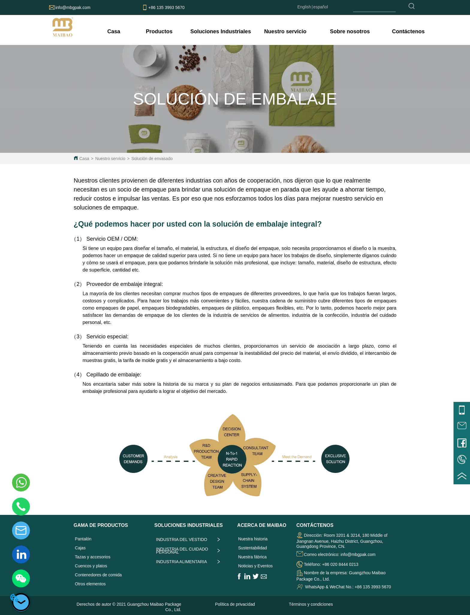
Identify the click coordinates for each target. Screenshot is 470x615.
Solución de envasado (152, 158)
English (304, 6)
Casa (84, 158)
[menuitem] (159, 31)
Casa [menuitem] (113, 31)
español (320, 6)
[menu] (266, 31)
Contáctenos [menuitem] (408, 31)
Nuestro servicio (110, 158)
